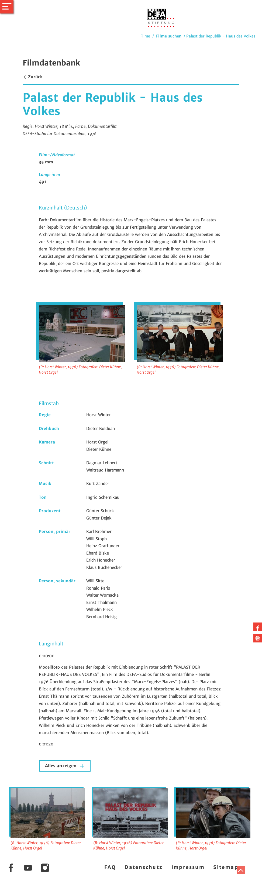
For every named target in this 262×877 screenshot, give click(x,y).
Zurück (33, 76)
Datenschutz (144, 867)
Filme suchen (168, 36)
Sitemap (225, 867)
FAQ (110, 867)
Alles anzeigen (61, 766)
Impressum (188, 867)
